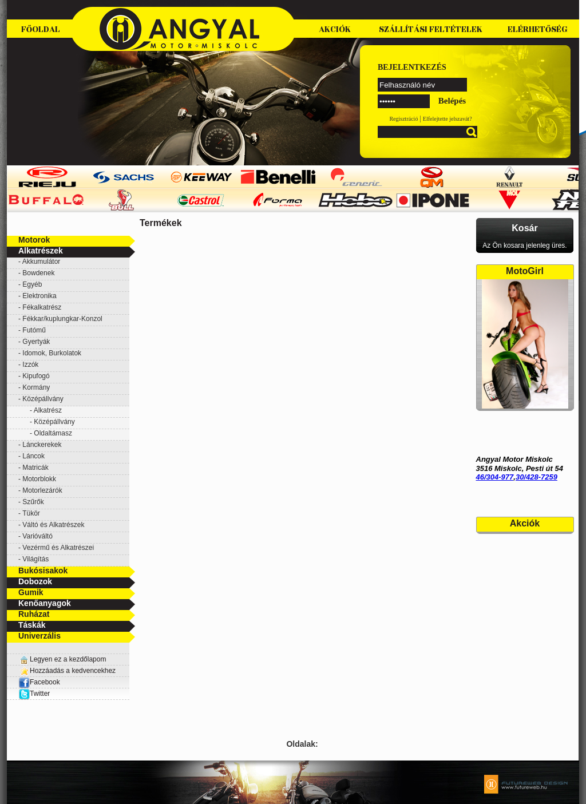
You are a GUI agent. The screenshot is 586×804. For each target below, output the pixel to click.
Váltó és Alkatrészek (53, 525)
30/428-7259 (536, 477)
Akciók (335, 29)
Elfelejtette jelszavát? (447, 119)
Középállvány (54, 422)
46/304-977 (495, 477)
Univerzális (39, 635)
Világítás (35, 559)
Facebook (39, 682)
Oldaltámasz (53, 433)
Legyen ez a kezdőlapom (68, 659)
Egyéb (32, 284)
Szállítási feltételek (430, 29)
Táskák (31, 624)
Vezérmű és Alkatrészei (58, 548)
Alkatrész (48, 410)
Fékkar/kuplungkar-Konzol (62, 319)
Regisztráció (403, 119)
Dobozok (35, 581)
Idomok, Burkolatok (51, 353)
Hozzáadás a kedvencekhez (73, 671)
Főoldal (40, 29)
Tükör (31, 513)
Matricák (35, 468)
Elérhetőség (538, 29)
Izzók (30, 365)
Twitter (40, 694)
